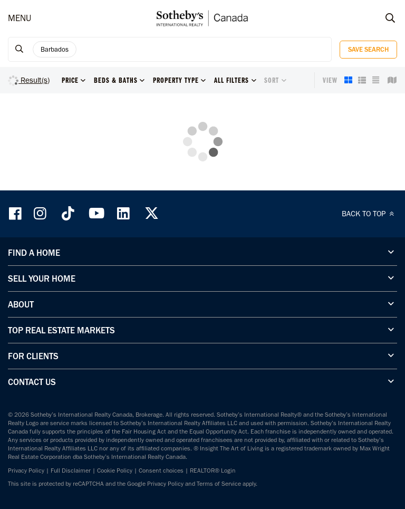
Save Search (368, 49)
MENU (19, 18)
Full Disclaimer (71, 470)
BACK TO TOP (369, 213)
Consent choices (161, 470)
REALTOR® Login (213, 470)
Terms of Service (219, 483)
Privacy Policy (26, 470)
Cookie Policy (114, 470)
